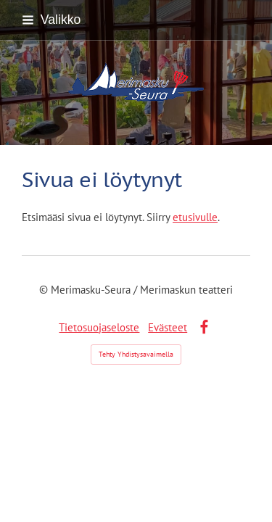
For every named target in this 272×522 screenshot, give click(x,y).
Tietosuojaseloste (99, 327)
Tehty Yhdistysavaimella (136, 354)
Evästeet (167, 327)
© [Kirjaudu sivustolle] (45, 290)
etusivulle (195, 217)
